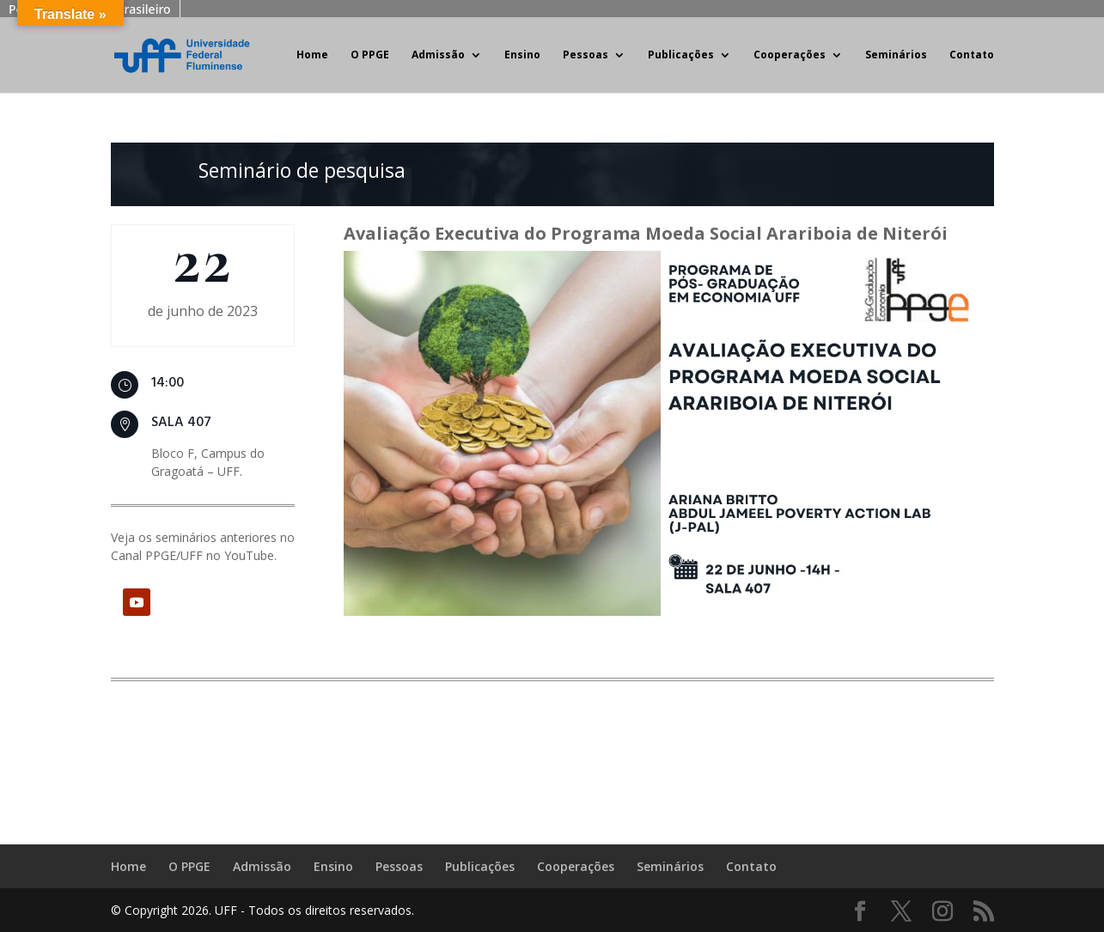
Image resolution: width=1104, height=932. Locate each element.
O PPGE (370, 55)
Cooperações (789, 55)
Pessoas (585, 55)
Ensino (522, 55)
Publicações (681, 55)
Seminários (896, 55)
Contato (971, 55)
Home (312, 55)
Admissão (438, 55)
